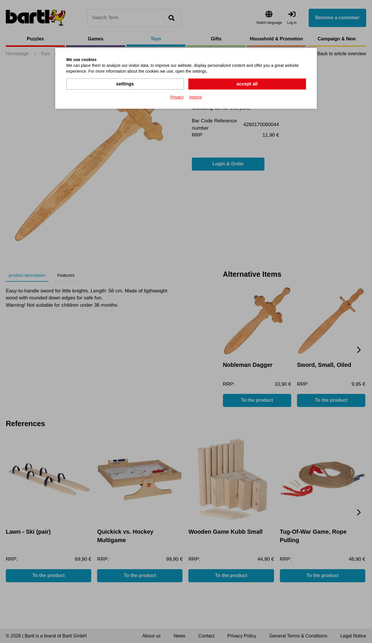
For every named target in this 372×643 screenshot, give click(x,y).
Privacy (177, 97)
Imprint (195, 97)
